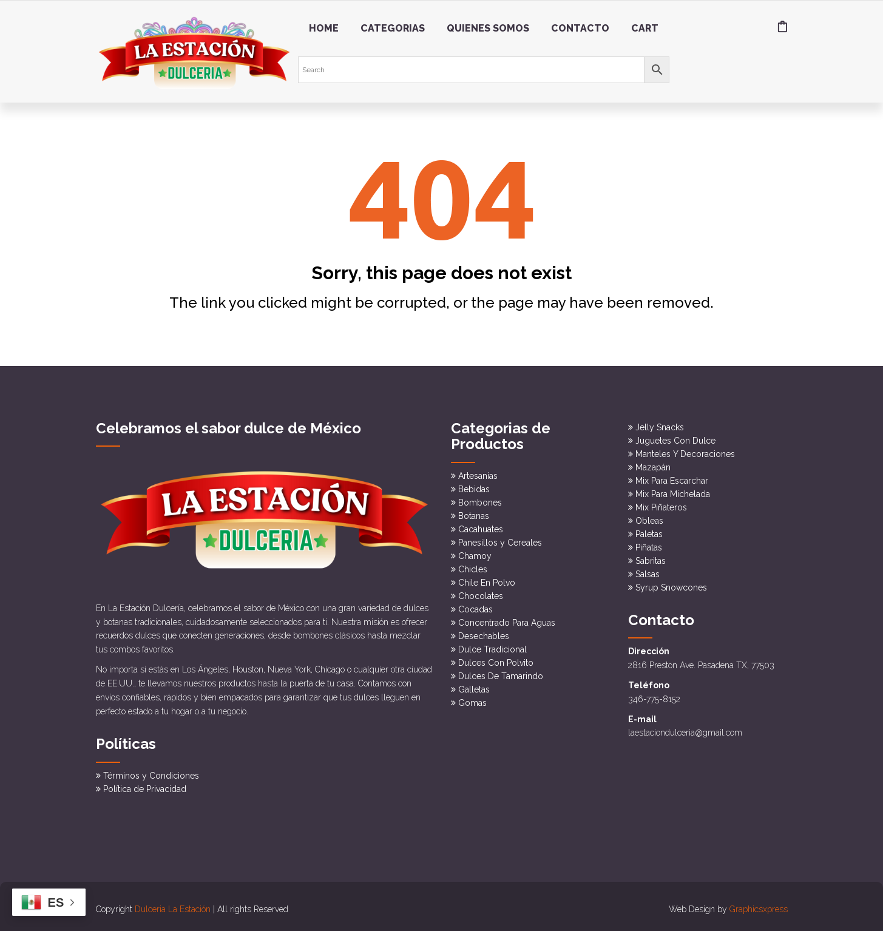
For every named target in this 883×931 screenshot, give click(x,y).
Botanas (473, 512)
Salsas (647, 571)
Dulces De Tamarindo (500, 672)
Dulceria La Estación (173, 904)
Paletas (649, 531)
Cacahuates (480, 525)
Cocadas (475, 606)
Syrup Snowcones (671, 584)
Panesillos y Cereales (500, 539)
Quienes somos (488, 28)
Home (324, 28)
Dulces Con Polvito (495, 659)
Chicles (472, 565)
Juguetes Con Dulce (675, 437)
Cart (644, 28)
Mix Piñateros (661, 504)
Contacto (580, 28)
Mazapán (653, 464)
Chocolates (480, 592)
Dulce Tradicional (492, 646)
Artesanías (478, 472)
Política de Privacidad (144, 783)
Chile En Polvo (486, 579)
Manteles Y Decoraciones (685, 451)
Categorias (392, 28)
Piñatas (648, 544)
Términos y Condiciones (151, 770)
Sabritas (650, 558)
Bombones (480, 499)
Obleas (649, 518)
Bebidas (474, 485)
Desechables (483, 632)
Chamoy (475, 552)
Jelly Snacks (659, 424)
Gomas (472, 699)
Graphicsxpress (758, 904)
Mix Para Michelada (672, 491)
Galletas (474, 686)
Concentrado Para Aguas (506, 619)
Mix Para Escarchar (671, 477)
